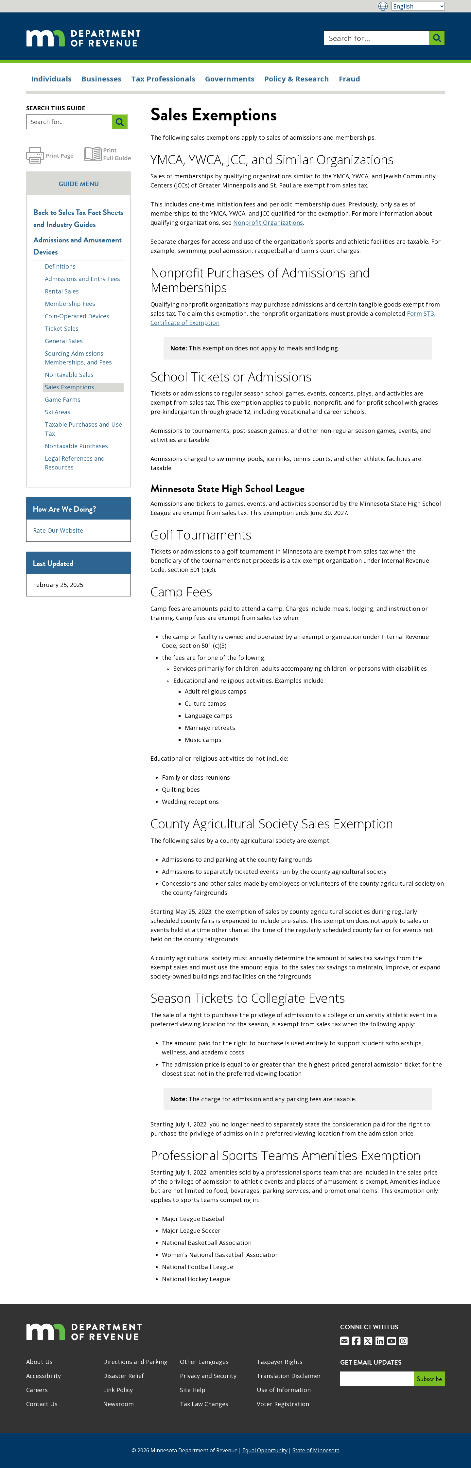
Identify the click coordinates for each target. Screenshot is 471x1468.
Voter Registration (283, 1404)
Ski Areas (57, 412)
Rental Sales (62, 291)
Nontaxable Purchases (76, 446)
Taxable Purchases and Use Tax (83, 428)
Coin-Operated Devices (77, 316)
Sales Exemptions (69, 387)
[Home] (83, 38)
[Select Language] (418, 6)
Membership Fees (70, 304)
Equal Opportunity (265, 1450)
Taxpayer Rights (280, 1362)
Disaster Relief (123, 1376)
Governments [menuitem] (229, 78)
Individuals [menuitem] (51, 78)
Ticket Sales (61, 328)
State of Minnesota (316, 1450)
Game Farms (62, 399)
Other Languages (204, 1362)
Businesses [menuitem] (101, 78)
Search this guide (55, 108)
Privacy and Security (208, 1376)
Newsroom (118, 1404)
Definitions (60, 266)
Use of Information (284, 1390)
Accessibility (43, 1376)
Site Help (192, 1390)
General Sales (64, 341)
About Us (39, 1362)
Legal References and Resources (75, 462)
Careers (37, 1390)
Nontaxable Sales (69, 375)
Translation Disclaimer (289, 1376)
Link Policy (118, 1390)
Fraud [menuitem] (349, 78)
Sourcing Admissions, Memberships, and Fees (78, 357)
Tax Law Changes (204, 1404)
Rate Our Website (58, 530)
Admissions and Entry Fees (82, 279)
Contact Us (42, 1404)
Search (323, 30)
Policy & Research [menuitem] (296, 78)
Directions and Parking (135, 1362)
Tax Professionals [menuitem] (163, 78)
